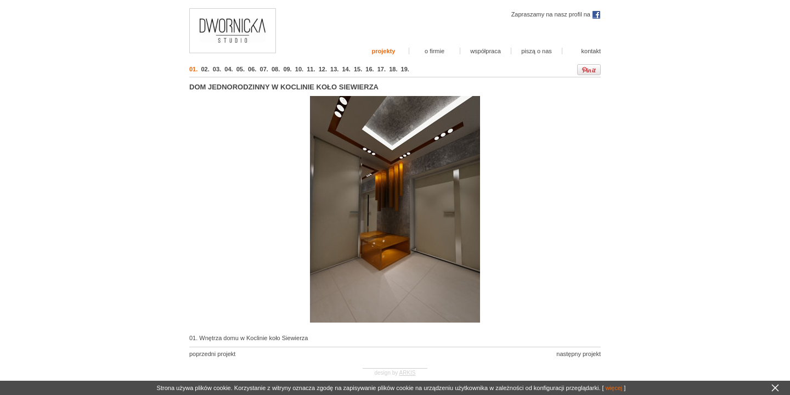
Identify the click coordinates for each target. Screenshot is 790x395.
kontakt (591, 51)
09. (287, 69)
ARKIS (407, 373)
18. (393, 69)
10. (299, 69)
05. (240, 69)
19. (405, 69)
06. (252, 69)
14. (346, 69)
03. (217, 69)
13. (334, 69)
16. (369, 69)
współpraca (485, 51)
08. (276, 69)
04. (228, 69)
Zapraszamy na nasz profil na (556, 14)
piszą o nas (536, 51)
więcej (614, 388)
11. (311, 69)
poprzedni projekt (212, 354)
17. (381, 69)
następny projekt (578, 354)
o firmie (434, 51)
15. (358, 69)
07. (264, 69)
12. (323, 69)
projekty (384, 51)
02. (205, 69)
